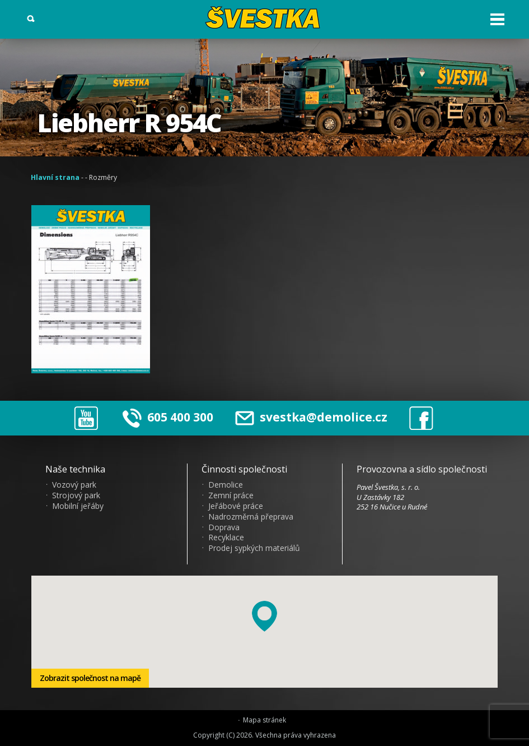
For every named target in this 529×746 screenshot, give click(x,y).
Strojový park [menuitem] (76, 495)
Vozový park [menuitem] (74, 485)
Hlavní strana (55, 177)
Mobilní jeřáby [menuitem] (78, 506)
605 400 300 (180, 417)
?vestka (264, 17)
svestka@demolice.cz (311, 417)
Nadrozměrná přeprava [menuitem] (250, 517)
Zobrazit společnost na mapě (90, 678)
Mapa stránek (264, 720)
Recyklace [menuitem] (226, 537)
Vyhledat (31, 19)
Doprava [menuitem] (224, 527)
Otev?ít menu (497, 19)
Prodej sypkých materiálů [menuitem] (254, 548)
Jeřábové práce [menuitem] (235, 506)
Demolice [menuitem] (225, 485)
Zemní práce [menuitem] (231, 495)
